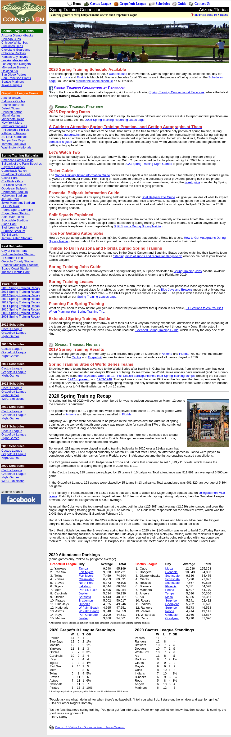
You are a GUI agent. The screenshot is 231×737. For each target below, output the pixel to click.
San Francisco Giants (16, 78)
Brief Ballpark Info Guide (158, 197)
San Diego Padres (14, 74)
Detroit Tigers (10, 108)
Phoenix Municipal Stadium (20, 265)
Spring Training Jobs (188, 271)
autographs (72, 134)
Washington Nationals (16, 147)
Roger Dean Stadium (15, 213)
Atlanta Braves (11, 97)
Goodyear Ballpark (14, 188)
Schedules (163, 3)
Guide (181, 3)
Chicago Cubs (11, 39)
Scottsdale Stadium (14, 220)
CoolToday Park (12, 181)
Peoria (169, 590)
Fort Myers (86, 572)
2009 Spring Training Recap (20, 313)
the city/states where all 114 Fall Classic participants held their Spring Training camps (136, 375)
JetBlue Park (10, 199)
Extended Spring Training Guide (156, 330)
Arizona (65, 77)
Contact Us (202, 3)
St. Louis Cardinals (14, 137)
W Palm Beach (89, 607)
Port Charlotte (88, 614)
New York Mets (11, 122)
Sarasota (85, 597)
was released (118, 74)
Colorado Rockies (13, 53)
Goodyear (172, 604)
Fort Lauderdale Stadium (18, 254)
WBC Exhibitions (12, 398)
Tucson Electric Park (15, 272)
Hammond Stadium (14, 192)
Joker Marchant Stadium (18, 202)
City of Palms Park (14, 250)
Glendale (171, 572)
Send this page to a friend (211, 14)
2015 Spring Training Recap (20, 291)
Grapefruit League (13, 332)
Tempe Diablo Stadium (16, 238)
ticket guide (192, 182)
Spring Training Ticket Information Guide (82, 175)
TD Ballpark (9, 234)
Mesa (169, 568)
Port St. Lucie (88, 590)
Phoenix (170, 586)
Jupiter (83, 593)
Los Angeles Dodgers (16, 64)
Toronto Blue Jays (13, 144)
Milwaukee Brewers (14, 67)
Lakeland (85, 586)
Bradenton (86, 600)
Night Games (10, 336)
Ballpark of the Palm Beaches (21, 163)
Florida (81, 77)
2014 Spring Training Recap (20, 295)
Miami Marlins (10, 115)
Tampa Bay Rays (13, 140)
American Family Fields (17, 160)
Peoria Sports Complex (17, 209)
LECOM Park (10, 206)
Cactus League (11, 329)
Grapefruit (95, 357)
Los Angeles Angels (14, 60)
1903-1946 (104, 379)
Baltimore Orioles (13, 101)
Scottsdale (172, 575)
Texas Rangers (11, 85)
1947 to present (78, 379)
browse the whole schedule (94, 81)
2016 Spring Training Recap (20, 288)
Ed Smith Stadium (13, 185)
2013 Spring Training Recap (20, 299)
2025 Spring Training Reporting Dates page (115, 119)
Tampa (83, 568)
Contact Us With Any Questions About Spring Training (90, 727)
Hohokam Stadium (14, 195)
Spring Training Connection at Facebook (176, 92)
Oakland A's (9, 71)
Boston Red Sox (12, 105)
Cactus (76, 357)
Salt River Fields (12, 217)
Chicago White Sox (14, 42)
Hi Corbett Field (12, 258)
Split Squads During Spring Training (138, 226)
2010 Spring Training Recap (20, 309)
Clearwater (86, 579)
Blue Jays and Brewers (176, 289)
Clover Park (9, 178)
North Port (86, 582)
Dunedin (84, 604)
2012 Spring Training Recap (20, 302)
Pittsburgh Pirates (13, 133)
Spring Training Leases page (97, 296)
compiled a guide (60, 142)
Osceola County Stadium (18, 261)
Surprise (171, 600)
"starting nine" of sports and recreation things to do (147, 256)
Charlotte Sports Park (16, 174)
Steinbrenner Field (14, 227)
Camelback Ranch (14, 170)
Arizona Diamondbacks (17, 35)
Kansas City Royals (14, 56)
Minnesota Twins (12, 119)
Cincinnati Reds (12, 46)
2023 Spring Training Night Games (148, 164)
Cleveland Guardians (15, 49)
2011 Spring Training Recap (20, 306)
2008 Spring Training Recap (20, 316)
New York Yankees (14, 126)
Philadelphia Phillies (15, 129)
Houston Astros (11, 112)
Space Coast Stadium (16, 268)
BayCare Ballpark (13, 167)
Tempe (169, 593)
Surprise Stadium (13, 231)
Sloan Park (9, 224)
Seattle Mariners (12, 81)
